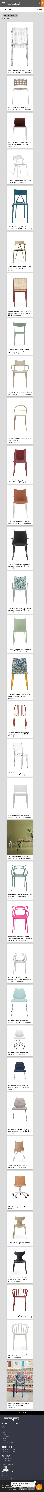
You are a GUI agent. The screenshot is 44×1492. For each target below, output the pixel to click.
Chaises (10, 9)
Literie (4, 1438)
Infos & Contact (6, 1460)
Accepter (31, 1489)
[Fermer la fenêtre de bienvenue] (34, 1482)
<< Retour (39, 9)
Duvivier (4, 1434)
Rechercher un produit (8, 1449)
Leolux (4, 1432)
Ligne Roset (5, 1426)
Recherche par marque (8, 1452)
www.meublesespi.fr (8, 1478)
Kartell (4, 9)
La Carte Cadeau (7, 1458)
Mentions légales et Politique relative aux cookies (16, 1474)
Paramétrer (23, 1489)
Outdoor (4, 1441)
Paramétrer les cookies (8, 1476)
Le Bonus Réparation (8, 1465)
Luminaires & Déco (7, 1443)
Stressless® (5, 1436)
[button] (39, 1487)
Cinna (3, 1428)
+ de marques (6, 1445)
